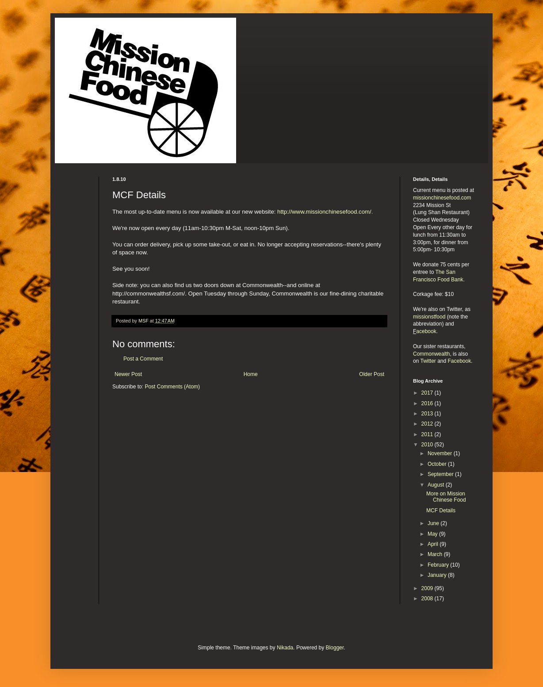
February (439, 565)
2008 (428, 598)
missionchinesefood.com (442, 198)
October (438, 464)
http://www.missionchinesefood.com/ (324, 211)
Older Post (371, 374)
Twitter (428, 361)
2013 (428, 414)
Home (251, 374)
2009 (428, 588)
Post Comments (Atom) (172, 387)
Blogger (335, 648)
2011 (428, 434)
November (441, 453)
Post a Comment (143, 359)
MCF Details (440, 510)
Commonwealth (431, 354)
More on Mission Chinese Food (446, 497)
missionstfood (429, 317)
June (434, 523)
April (434, 544)
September (441, 474)
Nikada (285, 648)
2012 (428, 424)
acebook (426, 331)
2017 (428, 393)
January (438, 575)
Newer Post (128, 374)
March (436, 554)
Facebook (459, 361)
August (437, 485)
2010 (428, 444)
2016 (428, 403)
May (433, 534)
